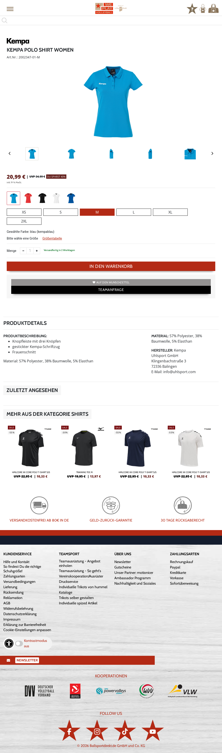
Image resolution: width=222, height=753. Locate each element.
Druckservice (68, 581)
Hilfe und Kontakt (16, 562)
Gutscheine (122, 567)
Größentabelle (52, 238)
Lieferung (10, 587)
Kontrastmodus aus (35, 643)
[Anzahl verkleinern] (23, 250)
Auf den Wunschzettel (111, 282)
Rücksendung (13, 592)
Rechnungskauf (181, 562)
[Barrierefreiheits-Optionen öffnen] (9, 643)
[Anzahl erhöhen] (36, 250)
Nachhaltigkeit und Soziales (135, 583)
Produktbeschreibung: (25, 336)
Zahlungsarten (14, 576)
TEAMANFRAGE (111, 290)
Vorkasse (176, 578)
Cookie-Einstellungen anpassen (27, 630)
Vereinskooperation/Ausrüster (81, 576)
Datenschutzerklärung (20, 614)
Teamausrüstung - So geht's (80, 571)
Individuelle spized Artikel (78, 603)
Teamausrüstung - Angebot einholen (79, 563)
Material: (160, 336)
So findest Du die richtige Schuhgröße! (22, 568)
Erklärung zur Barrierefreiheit (24, 625)
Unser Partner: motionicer (133, 572)
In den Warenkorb (111, 266)
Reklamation (12, 598)
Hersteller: (162, 350)
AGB (6, 603)
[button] (10, 8)
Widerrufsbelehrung (18, 608)
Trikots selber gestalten (76, 598)
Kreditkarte (178, 572)
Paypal (175, 567)
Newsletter (122, 562)
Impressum (11, 619)
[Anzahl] (30, 250)
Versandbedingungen (19, 581)
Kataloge (65, 592)
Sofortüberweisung (184, 583)
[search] (111, 20)
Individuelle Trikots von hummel (83, 587)
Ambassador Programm (132, 578)
